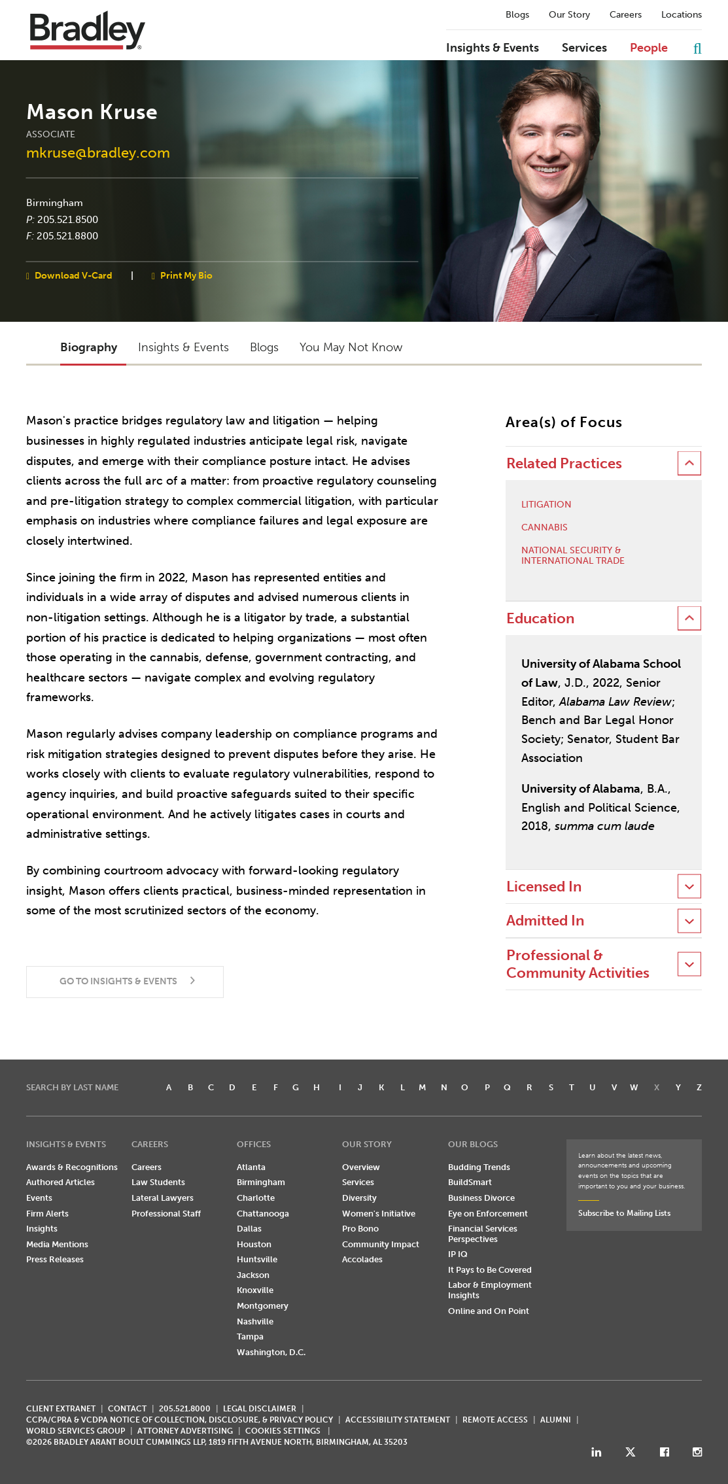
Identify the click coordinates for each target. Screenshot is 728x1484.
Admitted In (545, 920)
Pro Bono (360, 1229)
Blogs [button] (264, 347)
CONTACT (127, 1408)
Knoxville (255, 1290)
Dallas (249, 1229)
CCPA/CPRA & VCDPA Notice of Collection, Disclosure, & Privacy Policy (179, 1419)
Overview (361, 1167)
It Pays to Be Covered (490, 1270)
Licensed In (543, 886)
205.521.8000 (185, 1408)
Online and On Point (488, 1311)
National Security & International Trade (573, 556)
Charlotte (256, 1198)
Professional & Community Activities (578, 963)
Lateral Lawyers (162, 1198)
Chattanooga (263, 1213)
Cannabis (544, 528)
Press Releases (55, 1259)
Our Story (569, 15)
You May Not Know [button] (351, 347)
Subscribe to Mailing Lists (624, 1213)
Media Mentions (57, 1244)
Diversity (359, 1198)
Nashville (255, 1321)
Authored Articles (60, 1182)
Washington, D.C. (271, 1352)
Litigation (546, 505)
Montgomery (262, 1306)
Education (540, 618)
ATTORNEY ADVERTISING (185, 1431)
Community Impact (380, 1244)
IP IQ (458, 1254)
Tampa (250, 1336)
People (649, 48)
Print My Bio (186, 275)
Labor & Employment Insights (490, 1290)
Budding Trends (479, 1167)
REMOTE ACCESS (495, 1419)
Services (584, 48)
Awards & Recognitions (72, 1167)
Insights (42, 1229)
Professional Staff (166, 1213)
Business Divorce (481, 1198)
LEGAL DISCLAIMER (259, 1408)
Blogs (517, 15)
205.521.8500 (67, 219)
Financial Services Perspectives (482, 1234)
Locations (681, 15)
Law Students (158, 1182)
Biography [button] (88, 347)
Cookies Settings (283, 1431)
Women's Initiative (378, 1213)
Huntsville (257, 1259)
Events (39, 1198)
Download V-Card (74, 275)
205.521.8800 (67, 236)
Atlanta (251, 1167)
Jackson (253, 1275)
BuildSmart (470, 1182)
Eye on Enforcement (488, 1213)
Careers (626, 15)
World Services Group (75, 1431)
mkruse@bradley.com (98, 152)
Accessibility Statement (397, 1419)
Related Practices (564, 463)
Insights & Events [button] (183, 347)
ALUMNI (555, 1419)
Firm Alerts (47, 1213)
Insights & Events (492, 48)
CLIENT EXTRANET (60, 1408)
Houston (254, 1244)
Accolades (362, 1259)
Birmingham (54, 203)
